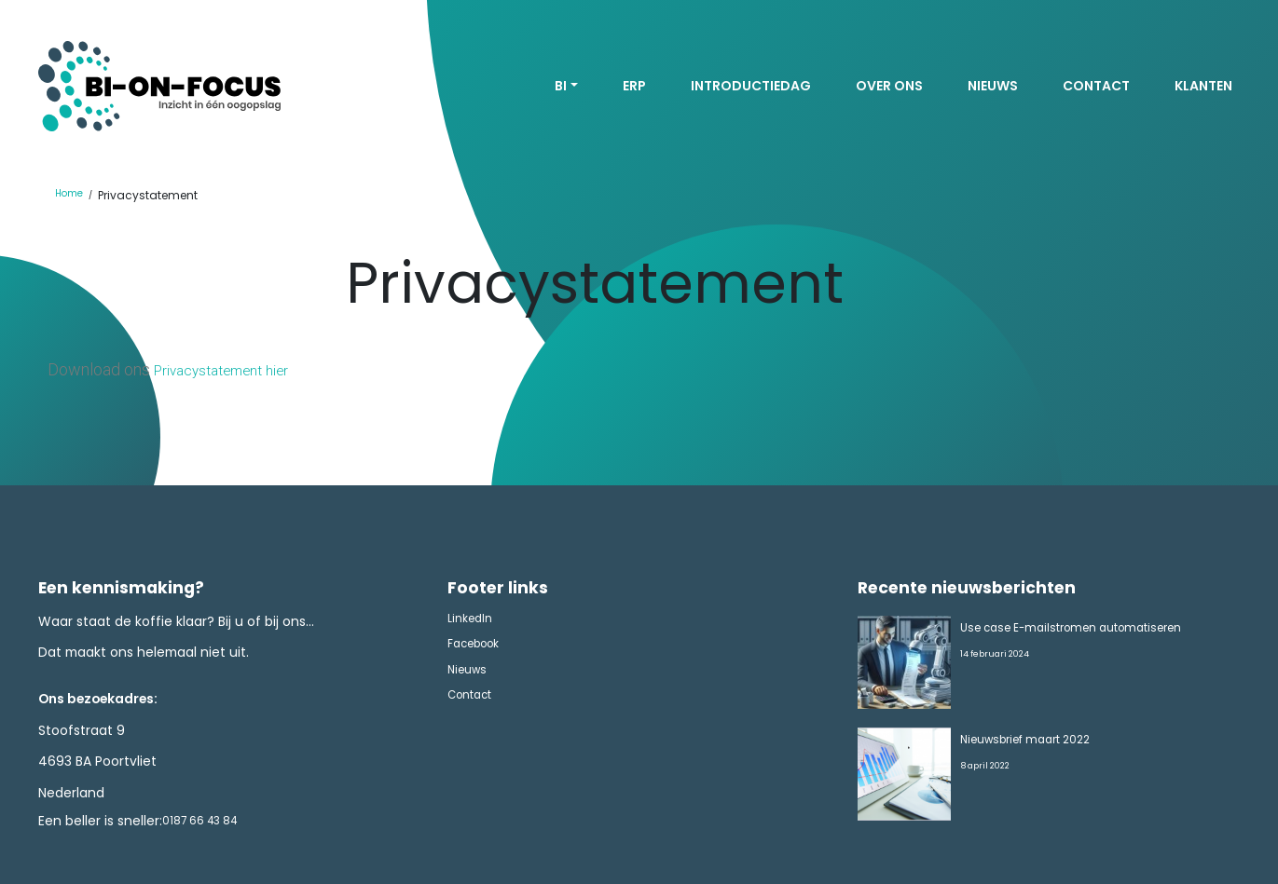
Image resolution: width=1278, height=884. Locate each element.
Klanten (1203, 86)
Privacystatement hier (234, 371)
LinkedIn (473, 623)
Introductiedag (751, 86)
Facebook (479, 654)
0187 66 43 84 (208, 825)
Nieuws (993, 86)
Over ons (889, 86)
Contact (1096, 86)
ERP (634, 86)
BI (561, 86)
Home (72, 197)
